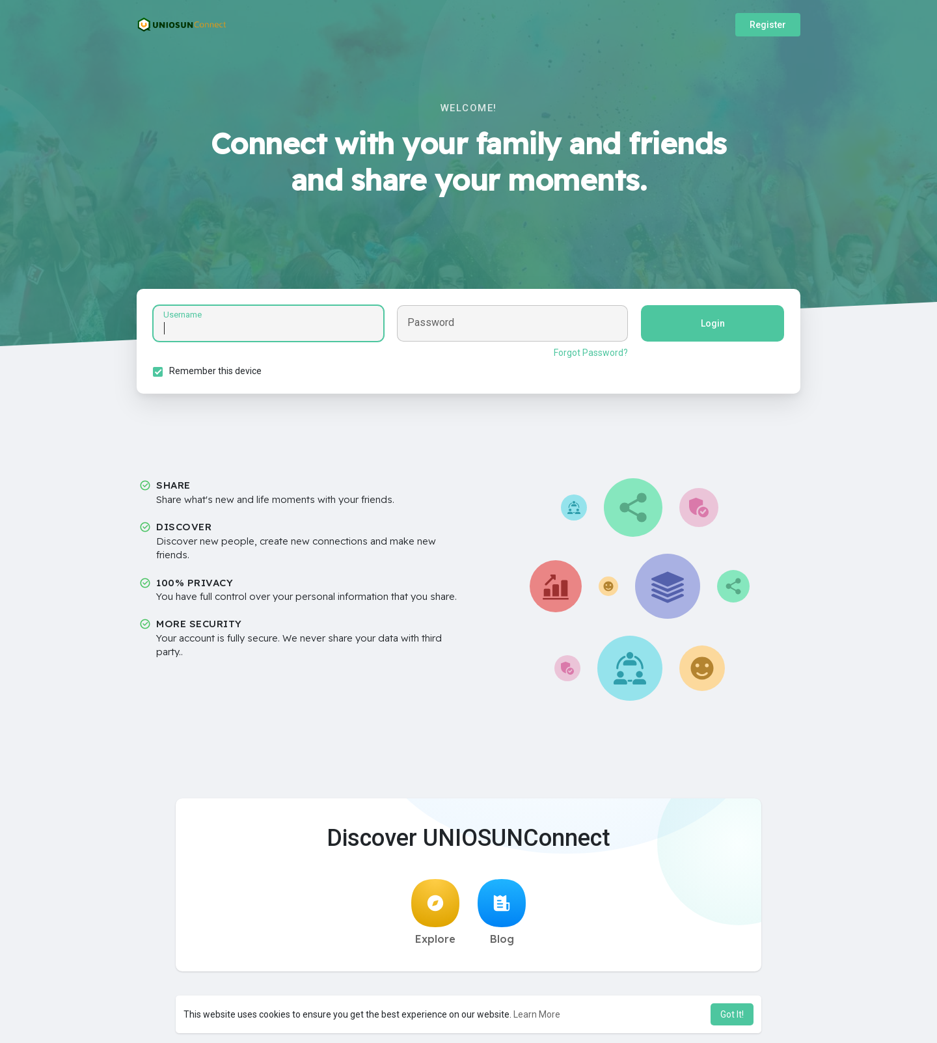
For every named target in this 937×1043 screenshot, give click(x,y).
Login (713, 323)
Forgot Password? (591, 352)
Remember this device (215, 371)
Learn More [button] (536, 1014)
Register (768, 25)
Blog (502, 912)
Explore (435, 912)
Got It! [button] (732, 1014)
